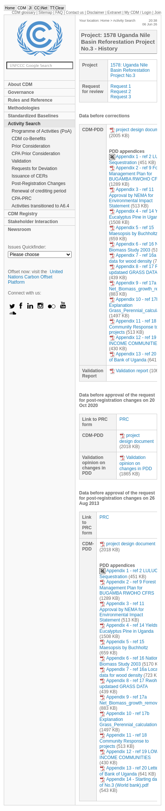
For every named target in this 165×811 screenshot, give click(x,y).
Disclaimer (96, 12)
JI (30, 8)
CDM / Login (138, 12)
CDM (22, 8)
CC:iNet (40, 8)
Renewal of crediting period (39, 191)
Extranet (114, 12)
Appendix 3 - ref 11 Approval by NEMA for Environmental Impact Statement (131, 198)
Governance (21, 92)
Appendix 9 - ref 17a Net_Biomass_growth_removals (131, 700)
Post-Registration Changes (38, 183)
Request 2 (121, 91)
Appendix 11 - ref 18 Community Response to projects (133, 326)
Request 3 (121, 96)
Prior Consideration (31, 146)
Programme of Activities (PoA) (42, 131)
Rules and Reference (30, 100)
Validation (21, 161)
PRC (124, 419)
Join (157, 12)
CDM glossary (24, 12)
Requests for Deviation (34, 168)
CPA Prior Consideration (36, 153)
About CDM (20, 84)
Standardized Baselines (33, 115)
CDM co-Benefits (29, 138)
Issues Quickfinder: (27, 247)
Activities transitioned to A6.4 (40, 206)
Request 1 (121, 86)
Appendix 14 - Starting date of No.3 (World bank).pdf (129, 782)
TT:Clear (57, 8)
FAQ (59, 12)
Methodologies (24, 108)
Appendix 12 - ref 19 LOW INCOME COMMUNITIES (128, 754)
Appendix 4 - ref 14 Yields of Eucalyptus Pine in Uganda (130, 628)
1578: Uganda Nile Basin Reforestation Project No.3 (130, 70)
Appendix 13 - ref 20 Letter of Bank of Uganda (129, 771)
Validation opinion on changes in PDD (135, 463)
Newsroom (19, 229)
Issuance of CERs (30, 176)
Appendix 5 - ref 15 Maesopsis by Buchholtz (133, 230)
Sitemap (45, 12)
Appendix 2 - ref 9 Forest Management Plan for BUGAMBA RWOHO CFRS (127, 587)
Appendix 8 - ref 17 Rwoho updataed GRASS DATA (129, 683)
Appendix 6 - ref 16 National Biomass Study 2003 (130, 661)
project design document (137, 129)
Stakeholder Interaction (33, 221)
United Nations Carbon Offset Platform (35, 277)
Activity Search (24, 123)
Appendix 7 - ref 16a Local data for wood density (129, 672)
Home (10, 8)
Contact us (75, 12)
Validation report (128, 370)
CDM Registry (23, 213)
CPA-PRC (22, 198)
